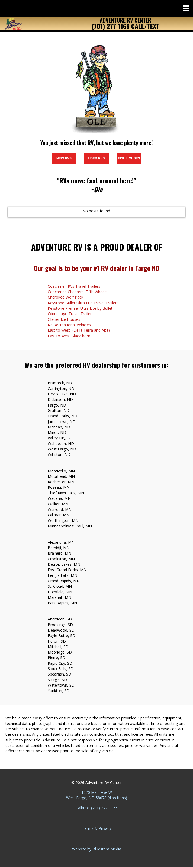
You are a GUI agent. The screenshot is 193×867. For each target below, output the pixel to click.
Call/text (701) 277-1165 (97, 807)
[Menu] (185, 8)
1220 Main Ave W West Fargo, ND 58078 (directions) (96, 795)
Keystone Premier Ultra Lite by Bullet (80, 308)
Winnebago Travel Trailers (71, 313)
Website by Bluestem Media (96, 849)
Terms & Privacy (96, 828)
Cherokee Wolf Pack (65, 297)
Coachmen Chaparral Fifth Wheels (77, 291)
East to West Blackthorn (69, 335)
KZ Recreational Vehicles (69, 324)
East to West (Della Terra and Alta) (79, 330)
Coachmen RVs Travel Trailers (74, 286)
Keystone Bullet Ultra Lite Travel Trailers (83, 302)
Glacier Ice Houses (64, 319)
